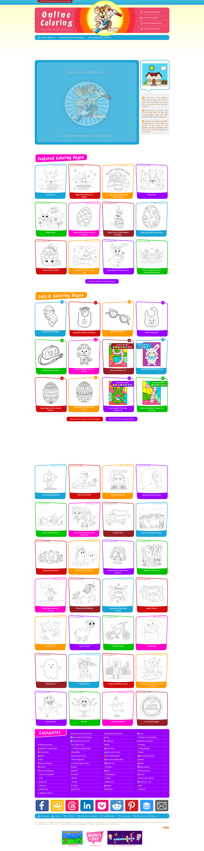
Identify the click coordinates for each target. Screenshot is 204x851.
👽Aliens (74, 767)
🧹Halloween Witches (45, 793)
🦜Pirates (74, 786)
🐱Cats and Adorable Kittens (113, 760)
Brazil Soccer (50, 646)
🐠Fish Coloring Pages (112, 756)
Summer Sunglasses (118, 332)
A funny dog (151, 646)
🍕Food (107, 745)
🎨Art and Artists (43, 752)
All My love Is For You (151, 570)
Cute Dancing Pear (118, 722)
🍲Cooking (141, 745)
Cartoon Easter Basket (51, 270)
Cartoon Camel (84, 646)
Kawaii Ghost (50, 684)
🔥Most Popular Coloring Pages (81, 734)
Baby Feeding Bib (151, 332)
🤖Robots (74, 771)
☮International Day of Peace (113, 734)
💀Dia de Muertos (143, 767)
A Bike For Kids (118, 646)
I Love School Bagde (151, 722)
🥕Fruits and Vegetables (46, 774)
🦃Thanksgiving (109, 774)
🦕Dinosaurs (42, 786)
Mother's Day (95, 845)
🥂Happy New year (144, 771)
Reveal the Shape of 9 (118, 370)
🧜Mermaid (141, 789)
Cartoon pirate (50, 722)
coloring (110, 822)
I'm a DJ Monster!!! (118, 495)
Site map (58, 816)
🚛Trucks (74, 778)
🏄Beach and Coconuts (112, 752)
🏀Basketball (75, 752)
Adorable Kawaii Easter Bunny (152, 369)
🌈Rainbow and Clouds (145, 741)
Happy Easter (50, 232)
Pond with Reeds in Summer (151, 533)
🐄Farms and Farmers (78, 756)
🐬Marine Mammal (77, 760)
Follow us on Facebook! (89, 816)
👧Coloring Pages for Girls (80, 763)
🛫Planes (74, 782)
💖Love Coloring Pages (46, 771)
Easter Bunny (51, 195)
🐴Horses (140, 760)
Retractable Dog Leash (50, 370)
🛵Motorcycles (109, 782)
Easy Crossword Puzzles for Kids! (124, 845)
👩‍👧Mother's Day (109, 763)
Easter (74, 845)
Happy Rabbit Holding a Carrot (118, 270)
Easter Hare (151, 195)
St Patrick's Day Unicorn (84, 570)
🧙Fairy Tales (75, 789)
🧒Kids (139, 786)
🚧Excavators (42, 782)
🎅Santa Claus (109, 748)
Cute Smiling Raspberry (50, 495)
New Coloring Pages (151, 17)
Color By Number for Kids (152, 23)
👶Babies (140, 763)
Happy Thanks (151, 608)
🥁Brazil (107, 771)
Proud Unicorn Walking (84, 608)
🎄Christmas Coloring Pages (80, 748)
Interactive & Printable (66, 38)
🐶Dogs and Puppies (45, 763)
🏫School (41, 756)
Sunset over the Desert (50, 533)
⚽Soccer (140, 734)
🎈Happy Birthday (143, 748)
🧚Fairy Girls (108, 789)
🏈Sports (140, 752)
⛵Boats (106, 737)
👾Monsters (108, 767)
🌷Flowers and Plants (45, 745)
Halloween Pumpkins (50, 570)
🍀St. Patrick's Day (77, 745)
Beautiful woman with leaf (151, 495)
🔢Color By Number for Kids (79, 741)
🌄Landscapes (109, 741)
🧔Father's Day (43, 789)
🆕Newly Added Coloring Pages (81, 737)
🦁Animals (74, 774)
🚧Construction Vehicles (145, 778)
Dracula (84, 722)
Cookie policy (125, 816)
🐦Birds (40, 760)
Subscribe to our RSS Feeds (146, 816)
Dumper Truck (118, 533)
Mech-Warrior (84, 684)
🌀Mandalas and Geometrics (146, 737)
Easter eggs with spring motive (152, 232)
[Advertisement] (102, 50)
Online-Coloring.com (48, 38)
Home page (45, 816)
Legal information (109, 816)
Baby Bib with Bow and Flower (84, 332)
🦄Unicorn (141, 774)
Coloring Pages (79, 38)
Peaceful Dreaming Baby (51, 332)
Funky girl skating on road (118, 684)
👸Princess (41, 767)
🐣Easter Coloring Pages (145, 756)
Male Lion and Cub (84, 495)
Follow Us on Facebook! (152, 29)
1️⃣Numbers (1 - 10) (144, 782)
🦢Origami (107, 786)
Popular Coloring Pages (152, 12)
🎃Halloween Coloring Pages (47, 748)
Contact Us (71, 816)
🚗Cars (40, 778)
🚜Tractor (107, 778)
